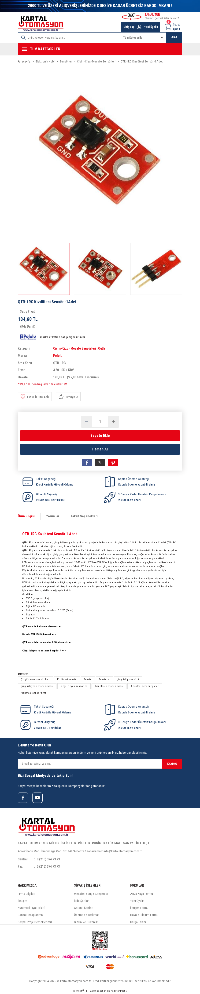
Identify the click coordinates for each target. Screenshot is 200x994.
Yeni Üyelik (137, 900)
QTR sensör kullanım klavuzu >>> (41, 626)
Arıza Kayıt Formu (141, 893)
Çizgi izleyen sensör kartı (35, 679)
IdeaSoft (78, 990)
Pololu (57, 355)
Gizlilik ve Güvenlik (86, 922)
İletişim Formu (139, 907)
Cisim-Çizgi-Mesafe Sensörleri (75, 348)
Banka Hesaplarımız (30, 915)
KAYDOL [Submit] (172, 763)
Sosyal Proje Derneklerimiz (35, 922)
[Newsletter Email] (100, 763)
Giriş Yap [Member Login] (128, 27)
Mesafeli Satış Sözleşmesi (91, 893)
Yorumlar (52, 516)
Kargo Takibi (138, 922)
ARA (174, 37)
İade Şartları (81, 900)
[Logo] (41, 24)
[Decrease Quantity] (86, 421)
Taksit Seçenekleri (84, 516)
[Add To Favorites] (34, 396)
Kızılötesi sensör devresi (109, 685)
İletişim (22, 900)
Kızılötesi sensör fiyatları (144, 685)
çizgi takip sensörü (128, 679)
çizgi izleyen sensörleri (74, 685)
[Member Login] (139, 27)
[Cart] (173, 27)
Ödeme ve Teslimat (86, 915)
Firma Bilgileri (26, 893)
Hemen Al (100, 448)
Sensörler (104, 679)
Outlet (103, 348)
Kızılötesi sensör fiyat (33, 692)
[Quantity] (100, 421)
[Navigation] (100, 49)
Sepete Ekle (100, 435)
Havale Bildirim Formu (144, 915)
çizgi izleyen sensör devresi (37, 685)
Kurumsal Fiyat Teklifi (31, 907)
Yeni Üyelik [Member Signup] (151, 27)
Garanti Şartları (83, 907)
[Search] (69, 37)
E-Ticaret (91, 990)
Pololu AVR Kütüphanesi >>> (39, 634)
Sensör (88, 679)
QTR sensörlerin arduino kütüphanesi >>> (47, 642)
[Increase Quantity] (113, 421)
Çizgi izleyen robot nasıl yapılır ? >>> (44, 650)
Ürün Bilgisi (26, 516)
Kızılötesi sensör (67, 679)
